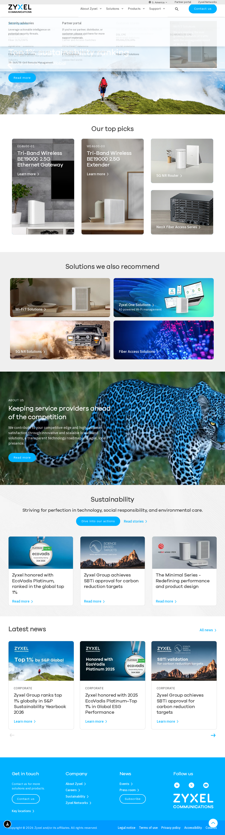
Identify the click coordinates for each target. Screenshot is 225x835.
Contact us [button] (26, 799)
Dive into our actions (98, 532)
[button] (176, 20)
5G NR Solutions (28, 363)
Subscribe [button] (133, 799)
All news (206, 641)
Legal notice (126, 828)
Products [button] (136, 20)
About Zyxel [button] (91, 20)
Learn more (26, 185)
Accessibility (193, 828)
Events (124, 784)
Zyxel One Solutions (135, 316)
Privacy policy (171, 828)
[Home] (19, 19)
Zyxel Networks (77, 803)
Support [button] (157, 20)
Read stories (134, 532)
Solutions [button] (115, 20)
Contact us (202, 20)
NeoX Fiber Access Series (176, 238)
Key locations (21, 811)
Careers (71, 790)
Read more (22, 89)
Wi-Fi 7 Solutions (29, 320)
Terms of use (148, 828)
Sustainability (75, 796)
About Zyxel (74, 784)
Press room (128, 790)
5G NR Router (167, 187)
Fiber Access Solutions (137, 363)
